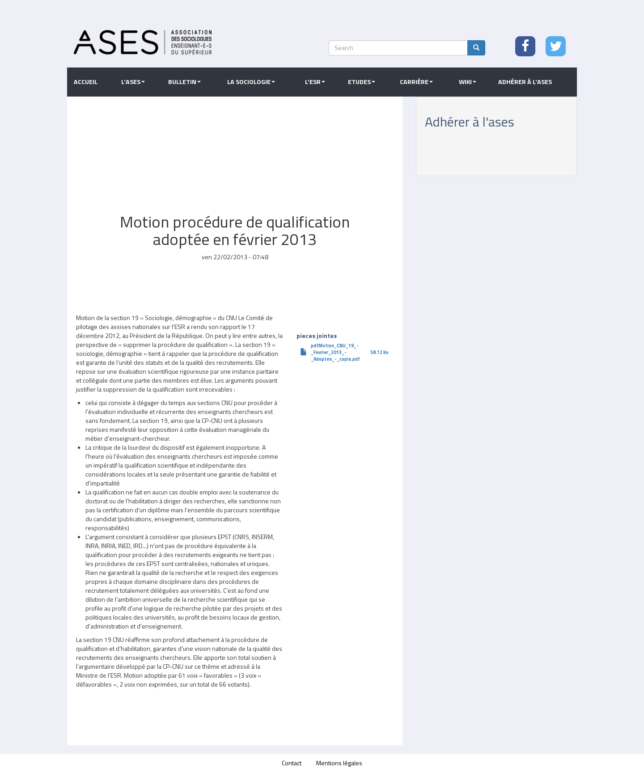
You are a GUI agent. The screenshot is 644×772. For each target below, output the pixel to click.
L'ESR (315, 82)
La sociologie (251, 82)
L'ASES (133, 82)
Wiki (467, 82)
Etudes (361, 82)
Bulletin (184, 82)
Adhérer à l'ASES (525, 82)
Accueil (85, 82)
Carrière (416, 82)
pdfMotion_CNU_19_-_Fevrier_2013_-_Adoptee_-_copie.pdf (335, 352)
